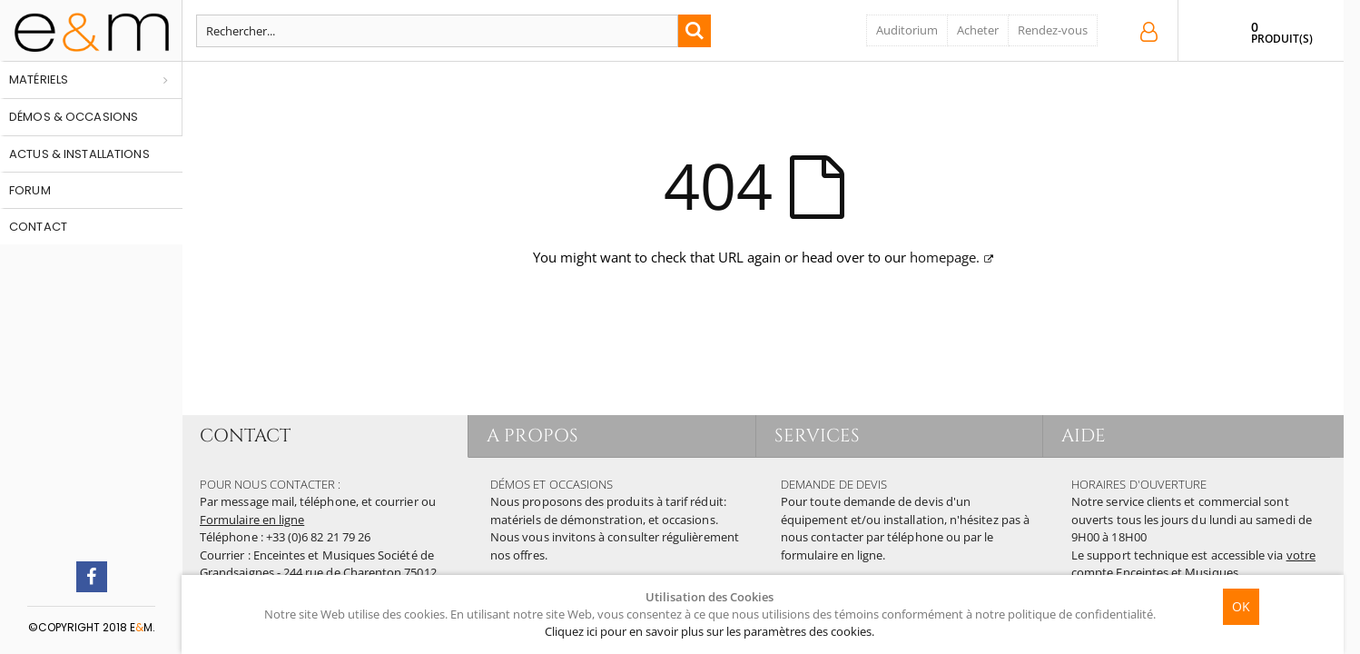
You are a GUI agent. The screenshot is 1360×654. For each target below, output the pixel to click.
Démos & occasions (73, 116)
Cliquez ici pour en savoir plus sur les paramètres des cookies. (709, 631)
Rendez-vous (1053, 30)
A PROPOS (532, 435)
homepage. (945, 257)
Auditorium (907, 30)
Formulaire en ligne (252, 519)
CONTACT (245, 435)
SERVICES (817, 435)
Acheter (978, 30)
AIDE (1083, 435)
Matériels (38, 79)
